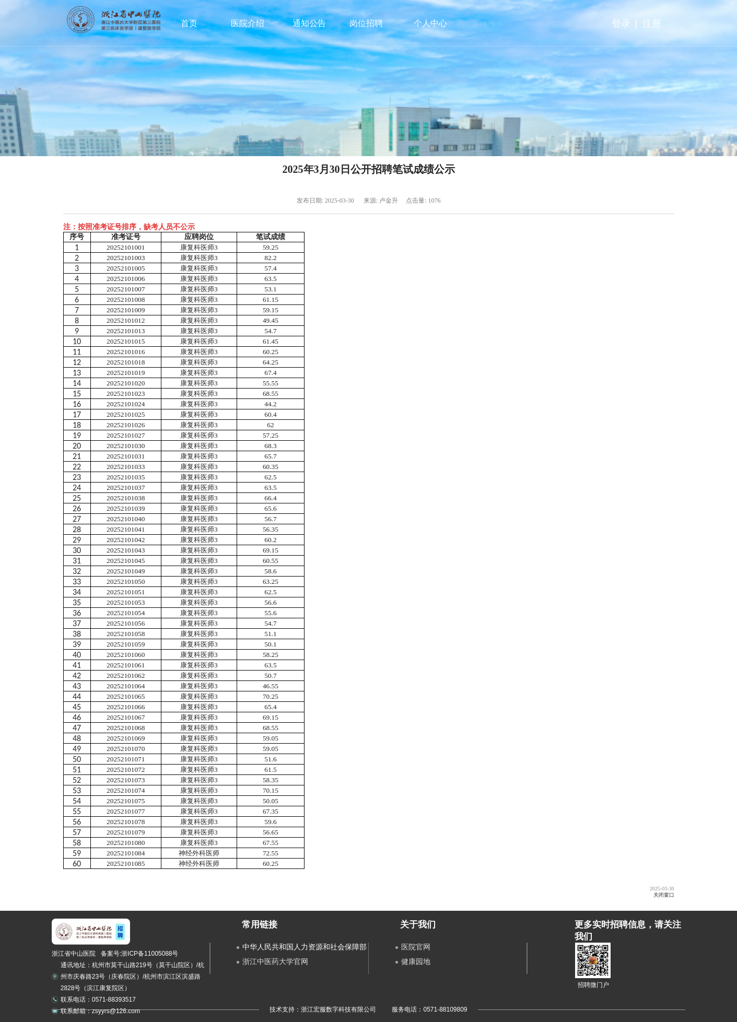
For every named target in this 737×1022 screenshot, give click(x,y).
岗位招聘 (364, 23)
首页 (189, 23)
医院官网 (415, 947)
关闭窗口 (663, 895)
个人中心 (431, 23)
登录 (621, 23)
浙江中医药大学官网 (275, 961)
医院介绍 (246, 23)
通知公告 (308, 23)
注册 (651, 23)
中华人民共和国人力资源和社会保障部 (304, 947)
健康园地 (415, 961)
